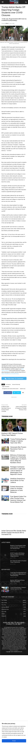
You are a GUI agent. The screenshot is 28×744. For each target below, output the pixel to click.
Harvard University (16, 384)
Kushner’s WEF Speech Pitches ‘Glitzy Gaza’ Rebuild (12, 434)
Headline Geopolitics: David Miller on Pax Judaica (17, 480)
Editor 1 (7, 23)
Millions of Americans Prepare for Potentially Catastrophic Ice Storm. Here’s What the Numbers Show (18, 458)
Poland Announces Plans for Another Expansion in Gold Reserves (16, 489)
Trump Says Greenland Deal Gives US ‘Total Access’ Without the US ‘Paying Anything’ (18, 574)
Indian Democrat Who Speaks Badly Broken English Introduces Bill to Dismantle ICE (13, 532)
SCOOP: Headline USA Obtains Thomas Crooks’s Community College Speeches (17, 555)
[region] (14, 732)
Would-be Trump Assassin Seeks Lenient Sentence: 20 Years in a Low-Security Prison (18, 547)
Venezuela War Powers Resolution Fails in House (18, 449)
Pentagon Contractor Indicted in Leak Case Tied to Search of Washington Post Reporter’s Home (17, 470)
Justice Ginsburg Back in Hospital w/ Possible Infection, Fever (21, 408)
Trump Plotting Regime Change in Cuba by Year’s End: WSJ (18, 441)
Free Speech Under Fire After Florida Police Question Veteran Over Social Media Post (18, 499)
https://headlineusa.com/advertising (9, 373)
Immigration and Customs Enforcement (10, 388)
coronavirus (8, 384)
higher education (5, 386)
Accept (14, 740)
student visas (22, 388)
